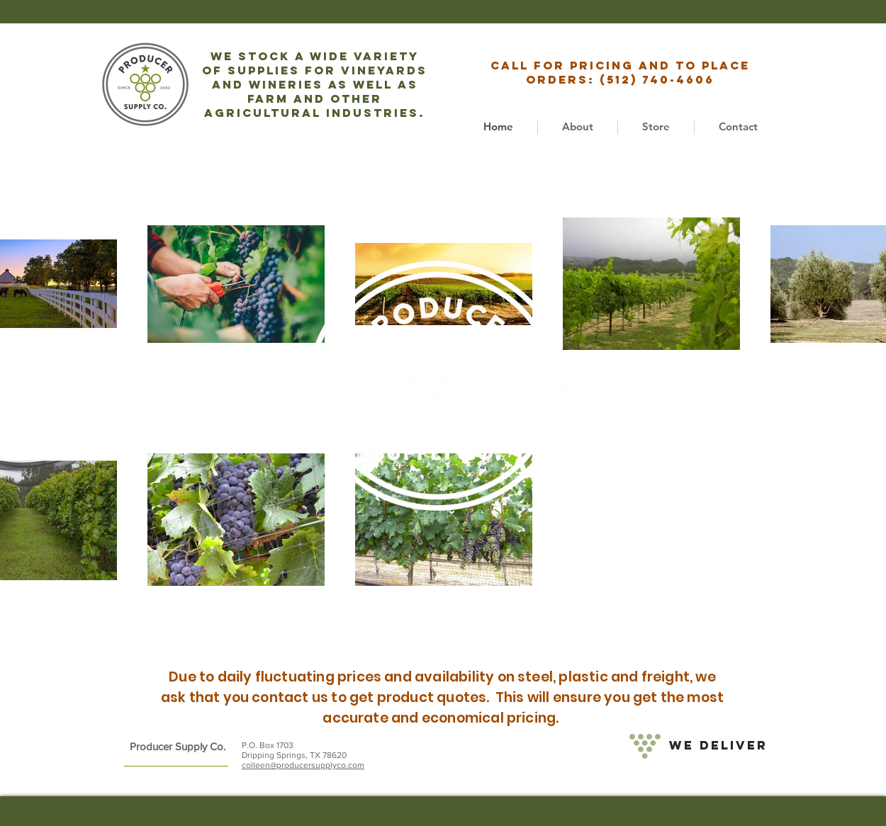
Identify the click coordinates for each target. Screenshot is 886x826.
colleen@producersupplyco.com (303, 765)
